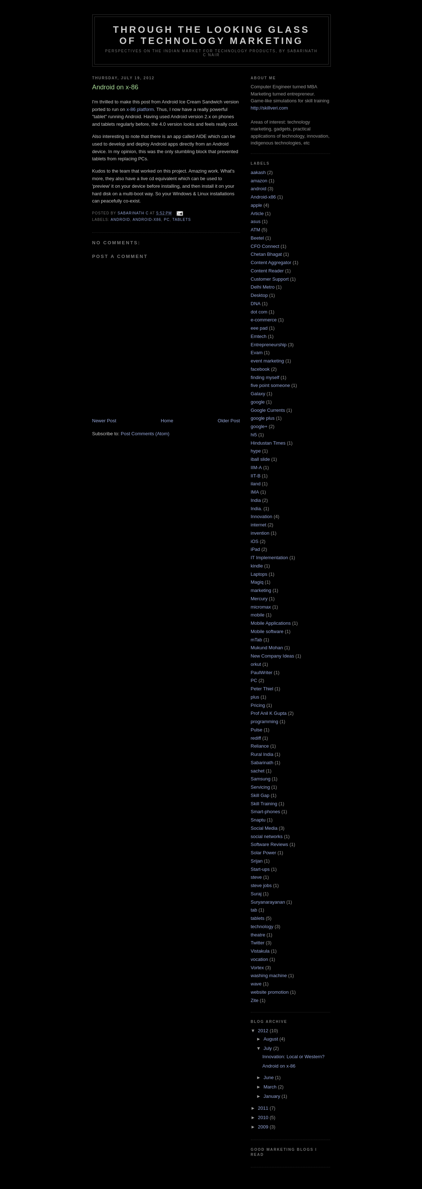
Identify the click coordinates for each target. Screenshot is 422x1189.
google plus (263, 418)
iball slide (260, 459)
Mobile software (267, 631)
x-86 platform (140, 109)
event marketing (267, 361)
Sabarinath (262, 762)
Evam (257, 352)
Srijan (257, 861)
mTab (256, 639)
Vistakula (260, 951)
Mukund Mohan (267, 647)
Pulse (257, 729)
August (271, 1039)
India (256, 500)
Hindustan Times (268, 443)
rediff (256, 738)
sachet (258, 771)
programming (265, 721)
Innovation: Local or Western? (293, 1056)
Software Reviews (269, 844)
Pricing (258, 705)
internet (258, 524)
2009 (264, 1127)
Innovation (261, 516)
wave (256, 984)
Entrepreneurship (269, 344)
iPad (255, 549)
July (268, 1048)
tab (254, 910)
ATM (255, 229)
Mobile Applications (271, 623)
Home (167, 420)
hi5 (254, 434)
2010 (264, 1117)
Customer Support (270, 279)
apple (256, 205)
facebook (260, 369)
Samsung (261, 778)
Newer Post (104, 420)
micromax (261, 607)
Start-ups (260, 869)
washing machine (269, 975)
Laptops (259, 574)
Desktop (259, 295)
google (258, 402)
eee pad (259, 328)
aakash (258, 172)
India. (256, 508)
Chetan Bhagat (266, 254)
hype (256, 451)
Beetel (257, 238)
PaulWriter (261, 672)
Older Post (229, 420)
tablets (181, 220)
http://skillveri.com (269, 108)
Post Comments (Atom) (145, 433)
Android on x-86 (279, 1066)
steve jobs (261, 885)
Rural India (262, 754)
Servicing (260, 787)
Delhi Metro (263, 287)
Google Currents (268, 410)
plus (255, 697)
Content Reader (267, 270)
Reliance (260, 746)
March (270, 1087)
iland (256, 483)
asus (256, 221)
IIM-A (256, 467)
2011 (264, 1108)
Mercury (259, 598)
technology (262, 926)
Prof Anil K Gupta (269, 713)
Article (257, 213)
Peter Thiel (262, 688)
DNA (256, 303)
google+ (259, 426)
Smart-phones (265, 811)
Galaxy (258, 393)
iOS (255, 541)
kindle (257, 566)
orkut (256, 664)
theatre (258, 935)
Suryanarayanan (268, 902)
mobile (258, 615)
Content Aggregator (271, 262)
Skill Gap (260, 795)
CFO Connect (265, 246)
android (120, 220)
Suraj (256, 893)
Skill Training (264, 803)
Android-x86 (147, 220)
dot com (259, 312)
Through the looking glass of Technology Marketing (211, 35)
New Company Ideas (272, 656)
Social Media (264, 828)
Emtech (259, 336)
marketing (261, 590)
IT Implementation (269, 557)
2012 (264, 1030)
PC (167, 220)
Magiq (257, 582)
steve (256, 877)
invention (260, 533)
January (272, 1096)
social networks (267, 836)
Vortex (257, 967)
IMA (255, 492)
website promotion (270, 992)
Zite (255, 1000)
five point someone (270, 385)
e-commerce (264, 319)
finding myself (265, 377)
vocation (259, 959)
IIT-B (256, 475)
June (269, 1077)
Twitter (258, 942)
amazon (259, 180)
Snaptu (258, 820)
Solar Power (263, 852)
